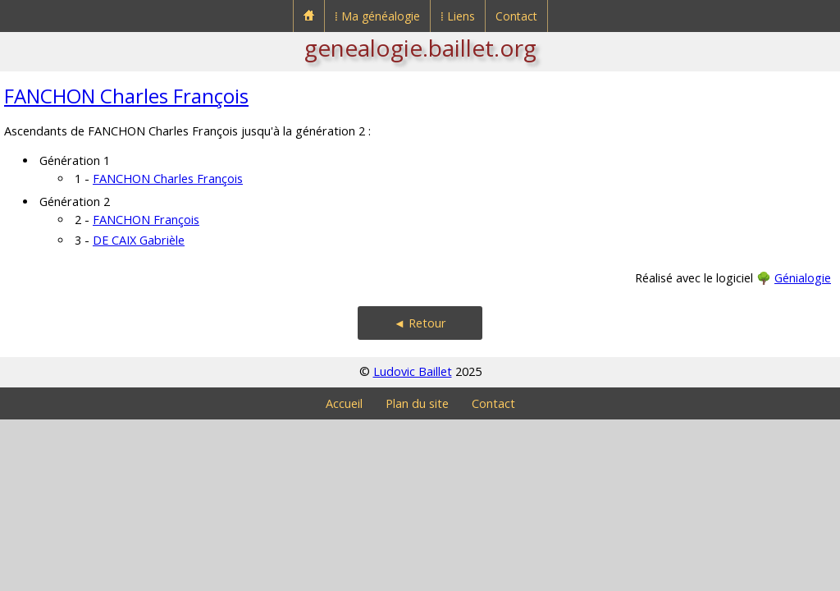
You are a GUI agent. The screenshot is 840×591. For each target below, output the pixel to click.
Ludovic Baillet (412, 371)
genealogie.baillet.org (420, 47)
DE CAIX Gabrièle (139, 240)
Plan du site (417, 403)
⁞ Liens (458, 16)
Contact (516, 16)
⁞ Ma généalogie (377, 16)
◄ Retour (420, 323)
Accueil (344, 403)
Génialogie (802, 278)
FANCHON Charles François (126, 95)
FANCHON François (146, 219)
